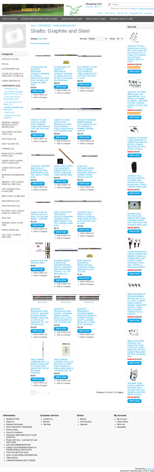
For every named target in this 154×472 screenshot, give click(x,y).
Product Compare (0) (40, 43)
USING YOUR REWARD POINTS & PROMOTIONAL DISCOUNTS (21, 448)
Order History (122, 422)
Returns (46, 422)
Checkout (148, 13)
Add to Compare (40, 97)
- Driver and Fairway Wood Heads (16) (11, 98)
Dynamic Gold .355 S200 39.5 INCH (39, 262)
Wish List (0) (110, 13)
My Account (122, 13)
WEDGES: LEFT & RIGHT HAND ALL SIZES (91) (13, 183)
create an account (145, 8)
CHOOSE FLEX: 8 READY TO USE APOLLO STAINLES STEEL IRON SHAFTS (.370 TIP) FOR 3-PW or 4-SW (87, 217)
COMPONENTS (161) (11, 86)
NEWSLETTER (12, 419)
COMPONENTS (44, 25)
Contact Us (47, 419)
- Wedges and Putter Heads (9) (12, 116)
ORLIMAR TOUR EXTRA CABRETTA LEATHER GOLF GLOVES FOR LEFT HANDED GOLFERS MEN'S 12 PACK (136, 389)
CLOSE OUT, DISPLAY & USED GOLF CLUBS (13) (12, 75)
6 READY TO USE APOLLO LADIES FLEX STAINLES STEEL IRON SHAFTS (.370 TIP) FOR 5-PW (40, 124)
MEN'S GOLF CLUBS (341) (13, 196)
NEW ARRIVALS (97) (11, 201)
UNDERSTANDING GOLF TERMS (20, 460)
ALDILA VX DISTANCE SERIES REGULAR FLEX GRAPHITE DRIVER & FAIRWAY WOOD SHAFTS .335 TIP (87, 171)
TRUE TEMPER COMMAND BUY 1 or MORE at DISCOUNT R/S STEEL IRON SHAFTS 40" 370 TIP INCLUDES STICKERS (40, 366)
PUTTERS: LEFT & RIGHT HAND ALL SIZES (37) (13, 212)
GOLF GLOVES (9, 19)
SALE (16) (6, 218)
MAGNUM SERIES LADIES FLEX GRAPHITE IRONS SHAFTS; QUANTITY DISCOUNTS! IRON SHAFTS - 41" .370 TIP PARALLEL (63, 267)
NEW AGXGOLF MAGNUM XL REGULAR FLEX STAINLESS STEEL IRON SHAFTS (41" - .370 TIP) (86, 266)
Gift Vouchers (85, 422)
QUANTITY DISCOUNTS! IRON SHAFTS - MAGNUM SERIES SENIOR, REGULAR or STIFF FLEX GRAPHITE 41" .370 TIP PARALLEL (63, 315)
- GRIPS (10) (8, 112)
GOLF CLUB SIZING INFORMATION (21, 455)
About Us (10, 422)
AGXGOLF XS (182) (10, 59)
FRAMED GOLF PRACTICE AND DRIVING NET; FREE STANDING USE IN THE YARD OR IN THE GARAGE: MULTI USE (137, 219)
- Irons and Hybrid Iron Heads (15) (12, 103)
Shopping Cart (136, 13)
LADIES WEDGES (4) (11, 81)
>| (48, 393)
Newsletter (121, 427)
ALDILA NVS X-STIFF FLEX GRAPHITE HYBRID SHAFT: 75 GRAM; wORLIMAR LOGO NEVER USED (63, 170)
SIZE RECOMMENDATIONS (18, 445)
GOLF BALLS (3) (9, 139)
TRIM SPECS (12, 458)
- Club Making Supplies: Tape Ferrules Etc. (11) (13, 93)
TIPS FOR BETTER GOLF (17, 452)
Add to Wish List (40, 95)
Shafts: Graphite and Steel (64, 25)
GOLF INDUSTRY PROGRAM (19, 427)
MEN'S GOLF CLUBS (96, 19)
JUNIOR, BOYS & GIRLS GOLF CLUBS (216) (12, 162)
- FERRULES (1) (10, 89)
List (40, 39)
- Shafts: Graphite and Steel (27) (13, 108)
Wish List (121, 424)
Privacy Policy (12, 430)
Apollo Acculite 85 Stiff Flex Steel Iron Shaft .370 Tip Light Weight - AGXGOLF (39, 215)
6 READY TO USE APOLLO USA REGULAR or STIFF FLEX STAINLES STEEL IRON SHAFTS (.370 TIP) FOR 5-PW (63, 125)
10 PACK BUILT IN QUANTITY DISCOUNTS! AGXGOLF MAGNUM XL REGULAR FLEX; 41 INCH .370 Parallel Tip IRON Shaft (63, 73)
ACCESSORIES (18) (10, 69)
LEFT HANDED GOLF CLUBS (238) (11, 190)
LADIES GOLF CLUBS (71, 19)
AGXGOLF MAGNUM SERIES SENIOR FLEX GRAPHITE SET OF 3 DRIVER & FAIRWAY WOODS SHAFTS (87, 125)
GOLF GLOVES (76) (10, 144)
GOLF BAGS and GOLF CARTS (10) (12, 133)
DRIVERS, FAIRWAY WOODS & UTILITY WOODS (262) (10, 125)
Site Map (47, 424)
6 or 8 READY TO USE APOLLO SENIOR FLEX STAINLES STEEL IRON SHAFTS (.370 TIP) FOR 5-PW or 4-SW (87, 72)
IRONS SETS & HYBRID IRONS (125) (12, 155)
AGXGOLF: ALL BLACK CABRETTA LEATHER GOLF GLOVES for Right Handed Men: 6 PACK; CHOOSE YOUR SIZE (137, 181)
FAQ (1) (5, 64)
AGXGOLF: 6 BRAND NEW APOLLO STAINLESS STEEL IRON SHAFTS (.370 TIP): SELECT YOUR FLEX (40, 171)
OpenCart (150, 469)
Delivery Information (14, 424)
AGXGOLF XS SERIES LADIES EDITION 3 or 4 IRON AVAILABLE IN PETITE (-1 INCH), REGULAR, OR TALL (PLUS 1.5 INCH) (137, 143)
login (134, 8)
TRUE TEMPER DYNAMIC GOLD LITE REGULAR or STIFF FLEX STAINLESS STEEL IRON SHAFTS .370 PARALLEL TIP (63, 365)
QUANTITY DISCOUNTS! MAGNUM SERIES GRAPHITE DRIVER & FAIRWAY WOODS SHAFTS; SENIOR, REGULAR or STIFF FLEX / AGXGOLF (87, 317)
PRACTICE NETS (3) (11, 206)
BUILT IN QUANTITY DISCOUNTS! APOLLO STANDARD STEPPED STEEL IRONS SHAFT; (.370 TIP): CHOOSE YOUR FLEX (63, 219)
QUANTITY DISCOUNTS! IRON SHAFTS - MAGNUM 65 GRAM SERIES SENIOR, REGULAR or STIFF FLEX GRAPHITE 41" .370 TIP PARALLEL (40, 317)
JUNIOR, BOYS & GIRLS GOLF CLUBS (39, 19)
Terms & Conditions (14, 432)
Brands (83, 419)
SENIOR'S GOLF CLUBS (121, 19)
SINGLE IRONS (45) (10, 230)
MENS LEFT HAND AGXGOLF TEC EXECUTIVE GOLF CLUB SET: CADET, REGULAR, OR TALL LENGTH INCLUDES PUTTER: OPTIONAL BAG (136, 349)
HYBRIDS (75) (8, 149)
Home (99, 13)
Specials (83, 424)
